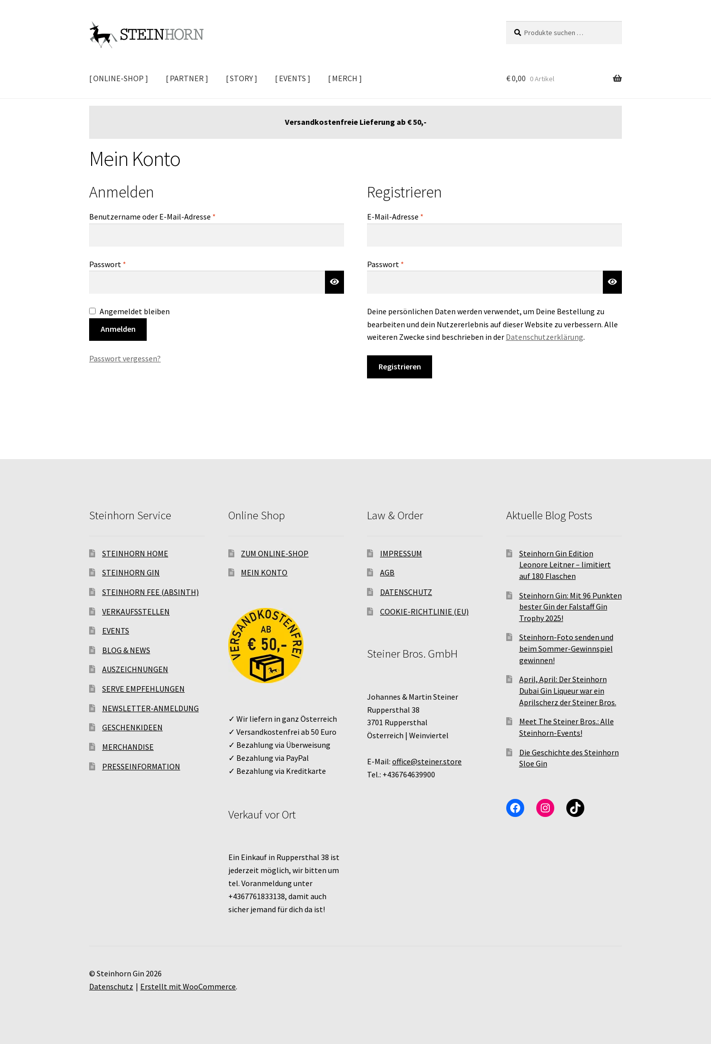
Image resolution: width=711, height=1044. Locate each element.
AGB (387, 572)
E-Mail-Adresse (416, 216)
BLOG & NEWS (126, 650)
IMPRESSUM (401, 553)
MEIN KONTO (264, 572)
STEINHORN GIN (131, 572)
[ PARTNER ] (187, 78)
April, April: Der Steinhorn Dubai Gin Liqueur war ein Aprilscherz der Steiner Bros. (567, 690)
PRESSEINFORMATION (141, 766)
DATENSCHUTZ (406, 592)
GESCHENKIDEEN (132, 727)
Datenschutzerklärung (544, 337)
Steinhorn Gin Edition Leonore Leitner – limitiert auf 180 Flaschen (565, 564)
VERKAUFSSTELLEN (136, 611)
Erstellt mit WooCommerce (188, 986)
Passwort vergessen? (125, 358)
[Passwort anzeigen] (334, 282)
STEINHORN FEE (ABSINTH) (150, 592)
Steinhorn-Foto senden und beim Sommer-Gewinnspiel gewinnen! (566, 648)
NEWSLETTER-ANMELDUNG (150, 708)
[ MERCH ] (345, 78)
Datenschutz (111, 986)
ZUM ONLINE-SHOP (274, 553)
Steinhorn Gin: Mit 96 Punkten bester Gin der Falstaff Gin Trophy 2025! (570, 606)
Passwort (128, 263)
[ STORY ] (241, 78)
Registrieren (400, 366)
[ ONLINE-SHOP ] (118, 78)
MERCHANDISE (128, 747)
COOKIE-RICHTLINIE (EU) (424, 611)
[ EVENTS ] (292, 78)
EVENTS (115, 630)
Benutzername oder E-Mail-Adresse (173, 216)
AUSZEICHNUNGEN (135, 669)
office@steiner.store (427, 761)
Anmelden (118, 329)
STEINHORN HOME (135, 553)
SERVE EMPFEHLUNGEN (143, 689)
